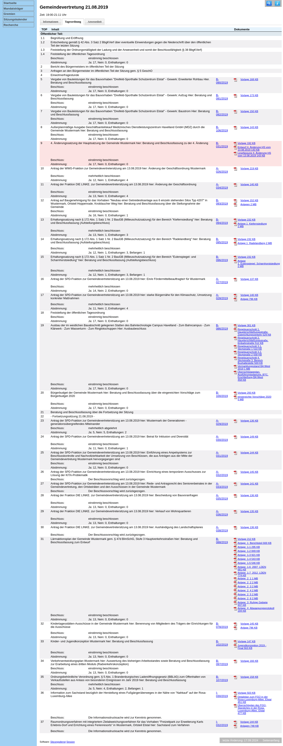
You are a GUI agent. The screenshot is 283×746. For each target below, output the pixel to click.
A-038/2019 (222, 528)
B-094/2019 (222, 221)
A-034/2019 (222, 186)
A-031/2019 (222, 454)
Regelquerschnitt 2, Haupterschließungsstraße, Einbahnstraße (253, 340)
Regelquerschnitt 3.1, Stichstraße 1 (250, 347)
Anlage (249, 299)
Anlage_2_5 (248, 594)
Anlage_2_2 (248, 582)
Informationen (50, 21)
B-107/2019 (222, 678)
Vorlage (249, 79)
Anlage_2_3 (248, 586)
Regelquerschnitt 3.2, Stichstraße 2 (250, 353)
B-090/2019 (222, 81)
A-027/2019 (222, 280)
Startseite (10, 3)
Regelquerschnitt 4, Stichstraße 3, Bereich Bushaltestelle (250, 360)
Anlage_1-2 (249, 551)
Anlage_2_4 (248, 590)
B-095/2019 (222, 240)
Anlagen (248, 204)
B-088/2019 (222, 540)
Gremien (9, 14)
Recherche (11, 25)
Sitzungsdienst (58, 741)
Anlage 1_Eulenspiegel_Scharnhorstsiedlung (259, 264)
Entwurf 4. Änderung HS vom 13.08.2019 (254, 148)
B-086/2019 (222, 327)
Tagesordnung (73, 21)
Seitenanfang (271, 740)
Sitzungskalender (15, 19)
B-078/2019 (222, 625)
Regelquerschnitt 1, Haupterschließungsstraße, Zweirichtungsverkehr (254, 332)
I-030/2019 (222, 694)
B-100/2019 (222, 394)
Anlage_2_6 (248, 598)
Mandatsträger (13, 8)
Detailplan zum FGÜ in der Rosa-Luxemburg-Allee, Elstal (254, 699)
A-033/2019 (222, 485)
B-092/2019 (222, 112)
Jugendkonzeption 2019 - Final (252, 646)
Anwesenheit (95, 21)
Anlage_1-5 (249, 563)
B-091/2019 (222, 97)
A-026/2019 (222, 170)
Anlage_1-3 (249, 555)
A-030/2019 (222, 438)
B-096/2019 (222, 258)
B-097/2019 (222, 662)
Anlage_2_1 (248, 578)
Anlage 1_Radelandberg (255, 243)
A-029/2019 (222, 422)
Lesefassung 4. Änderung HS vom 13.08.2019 (254, 154)
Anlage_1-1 (249, 547)
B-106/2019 (222, 128)
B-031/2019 (222, 144)
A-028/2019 (222, 296)
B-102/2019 (222, 643)
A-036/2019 (222, 513)
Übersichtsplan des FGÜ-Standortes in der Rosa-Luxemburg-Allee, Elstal (252, 709)
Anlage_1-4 (249, 559)
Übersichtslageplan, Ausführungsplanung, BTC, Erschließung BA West (253, 376)
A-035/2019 (222, 497)
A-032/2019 (222, 473)
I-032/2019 (222, 723)
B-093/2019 (222, 202)
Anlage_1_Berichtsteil (254, 543)
